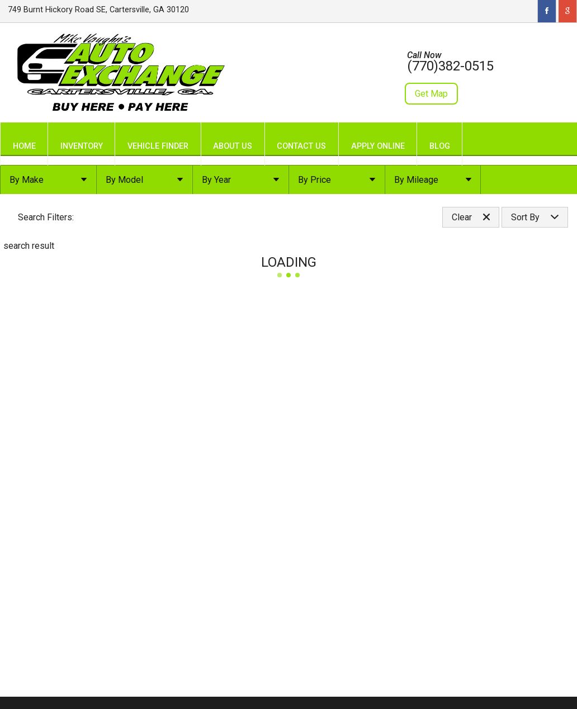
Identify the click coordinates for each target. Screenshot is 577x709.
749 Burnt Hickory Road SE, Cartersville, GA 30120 (98, 10)
